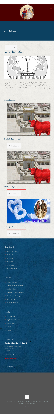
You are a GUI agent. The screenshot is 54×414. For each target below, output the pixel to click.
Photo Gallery (11, 323)
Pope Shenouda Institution (15, 286)
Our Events (10, 265)
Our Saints (10, 255)
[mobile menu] (51, 8)
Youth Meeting (11, 299)
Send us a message (11, 358)
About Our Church (12, 251)
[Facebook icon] (26, 2)
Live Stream (11, 316)
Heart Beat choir (12, 303)
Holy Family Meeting (13, 296)
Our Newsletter (12, 268)
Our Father (10, 258)
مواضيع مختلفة (9, 227)
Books (9, 327)
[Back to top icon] (27, 397)
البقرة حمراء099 (10, 187)
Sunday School (11, 289)
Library (9, 330)
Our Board (10, 262)
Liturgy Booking (12, 282)
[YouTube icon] (28, 2)
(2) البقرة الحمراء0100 (12, 139)
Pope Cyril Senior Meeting (15, 292)
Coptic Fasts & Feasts (14, 320)
